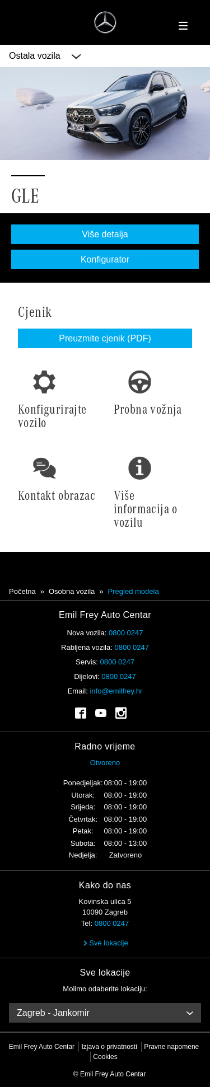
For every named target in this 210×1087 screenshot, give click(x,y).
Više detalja (105, 234)
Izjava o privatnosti (109, 1047)
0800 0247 (126, 633)
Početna (22, 591)
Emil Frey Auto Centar (41, 1047)
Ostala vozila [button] (45, 56)
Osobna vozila (72, 591)
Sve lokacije (105, 943)
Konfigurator (105, 259)
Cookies (105, 1057)
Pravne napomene (171, 1047)
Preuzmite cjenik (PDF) (105, 338)
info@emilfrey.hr (116, 691)
